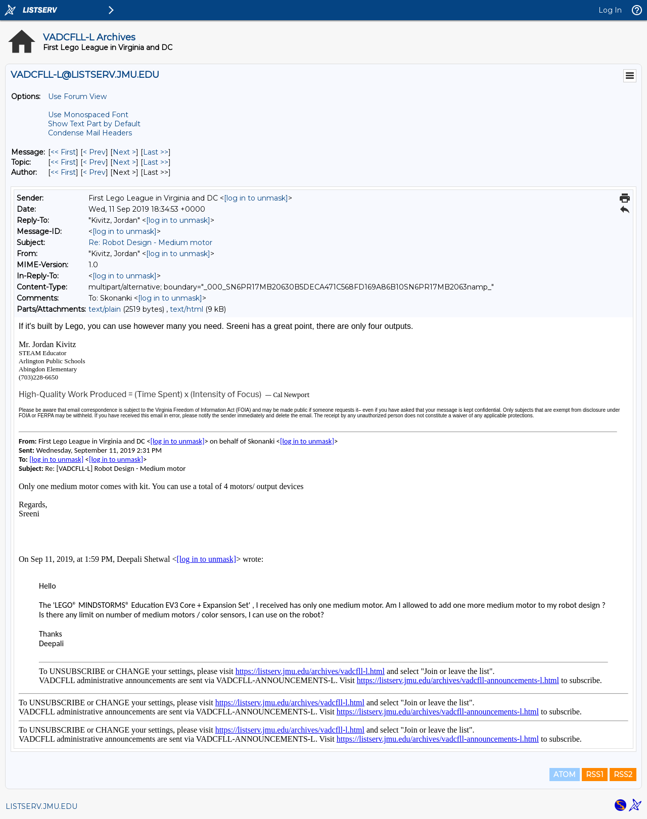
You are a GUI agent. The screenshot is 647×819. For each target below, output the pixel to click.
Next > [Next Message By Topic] (124, 162)
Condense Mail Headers (90, 132)
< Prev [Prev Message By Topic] (94, 162)
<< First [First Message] (63, 152)
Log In (610, 10)
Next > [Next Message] (124, 152)
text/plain (104, 309)
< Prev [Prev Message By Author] (94, 172)
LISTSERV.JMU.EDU (41, 806)
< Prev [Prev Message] (94, 152)
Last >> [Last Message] (155, 152)
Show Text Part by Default (94, 123)
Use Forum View (77, 96)
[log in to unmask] (256, 198)
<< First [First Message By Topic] (63, 162)
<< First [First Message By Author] (63, 172)
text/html (186, 309)
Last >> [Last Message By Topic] (155, 162)
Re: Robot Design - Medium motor (150, 242)
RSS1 (595, 774)
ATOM (564, 774)
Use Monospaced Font (88, 114)
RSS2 (623, 774)
